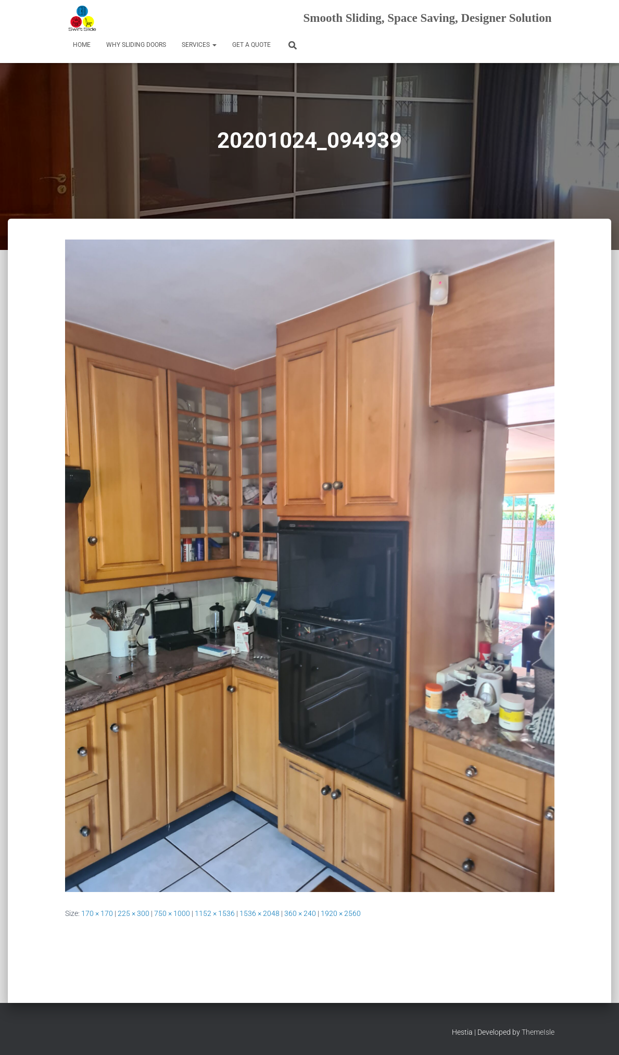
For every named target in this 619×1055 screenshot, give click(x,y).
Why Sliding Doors (136, 44)
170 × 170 (97, 913)
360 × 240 (300, 913)
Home (82, 44)
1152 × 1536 (215, 913)
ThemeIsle (538, 1032)
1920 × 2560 (341, 913)
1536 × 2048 (259, 913)
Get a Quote (251, 44)
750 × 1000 (172, 913)
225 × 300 (133, 913)
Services (199, 44)
